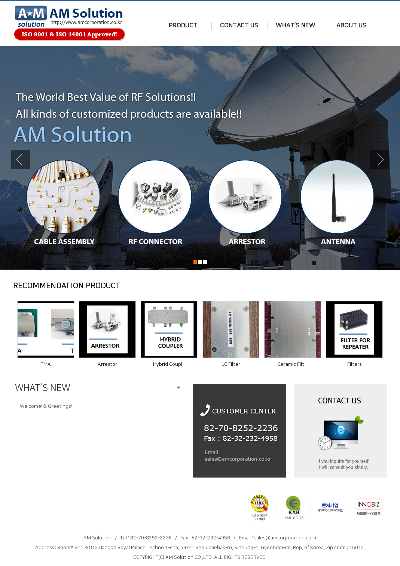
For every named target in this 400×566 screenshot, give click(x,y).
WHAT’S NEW (295, 25)
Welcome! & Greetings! (46, 406)
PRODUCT (183, 25)
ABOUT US (351, 25)
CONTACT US (239, 25)
